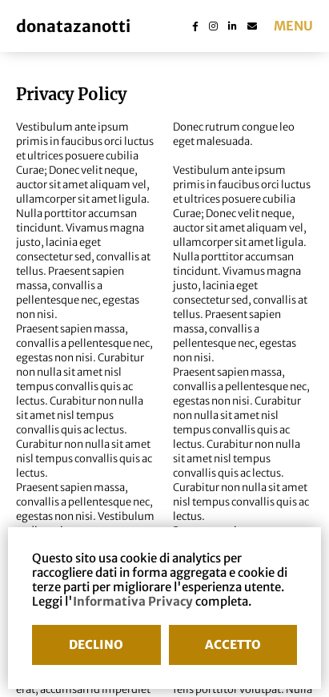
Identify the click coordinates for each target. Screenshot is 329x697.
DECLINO (96, 644)
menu (293, 26)
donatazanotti (73, 26)
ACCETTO (233, 644)
